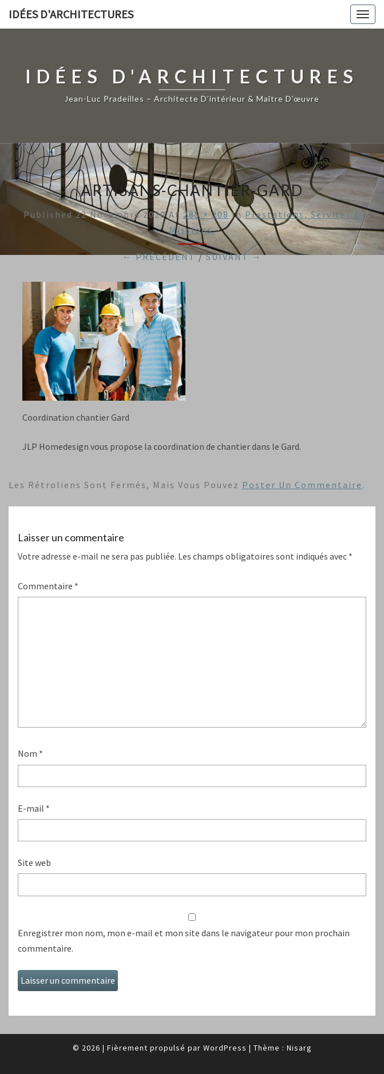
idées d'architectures (71, 14)
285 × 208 (206, 214)
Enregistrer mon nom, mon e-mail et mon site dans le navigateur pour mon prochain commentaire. (184, 940)
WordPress (225, 1048)
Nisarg (299, 1048)
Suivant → (234, 256)
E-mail (34, 808)
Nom (30, 753)
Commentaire (48, 586)
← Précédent (159, 256)
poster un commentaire (302, 484)
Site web (34, 862)
